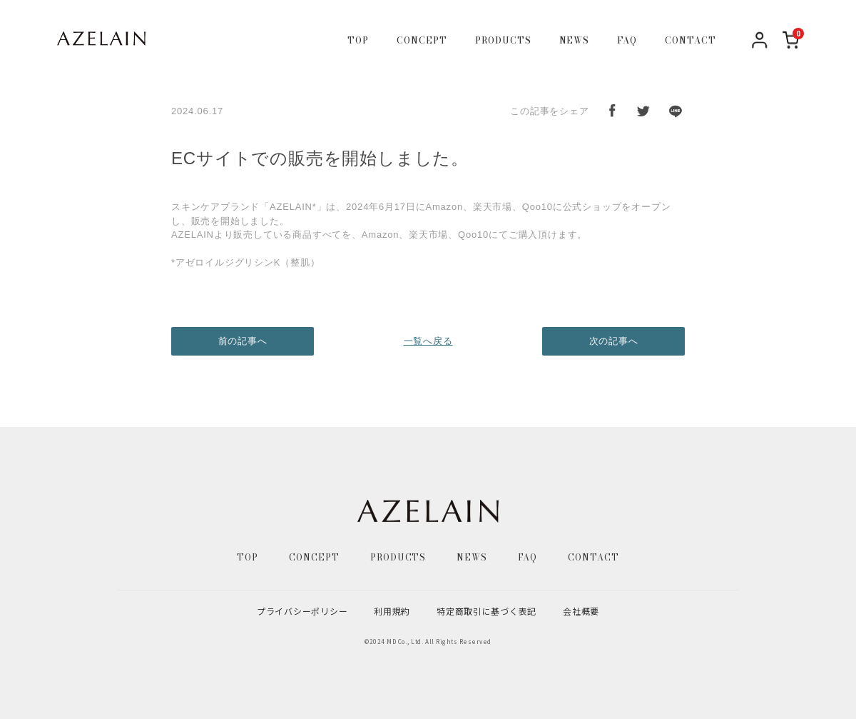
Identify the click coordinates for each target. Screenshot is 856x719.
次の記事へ (613, 341)
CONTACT (690, 40)
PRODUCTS (503, 40)
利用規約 (392, 611)
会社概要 (581, 611)
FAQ (627, 40)
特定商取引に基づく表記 (486, 611)
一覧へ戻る (428, 341)
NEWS (574, 40)
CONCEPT (422, 40)
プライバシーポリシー (302, 611)
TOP (358, 40)
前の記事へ (243, 341)
